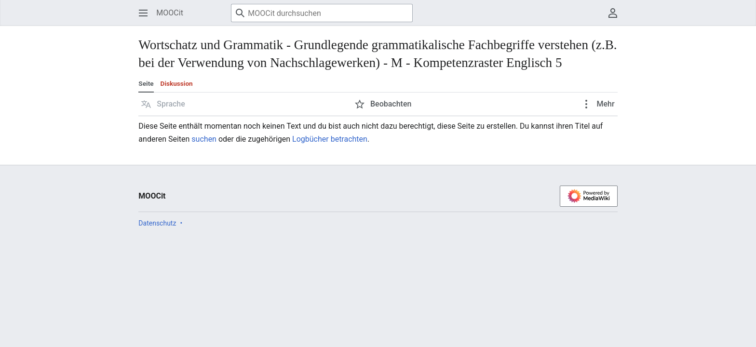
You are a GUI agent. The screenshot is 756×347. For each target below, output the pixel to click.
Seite (145, 83)
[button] (163, 104)
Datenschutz (157, 223)
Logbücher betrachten (329, 139)
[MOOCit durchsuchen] (321, 13)
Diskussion (177, 83)
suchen (203, 139)
